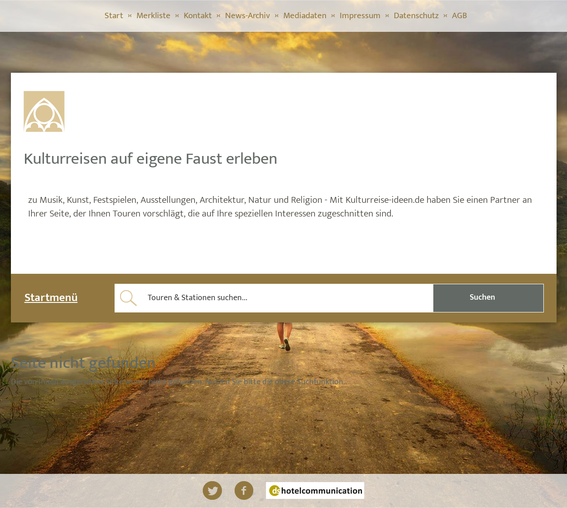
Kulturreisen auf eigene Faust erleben (150, 158)
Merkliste (153, 16)
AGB (459, 16)
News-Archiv (247, 16)
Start (114, 16)
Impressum (360, 16)
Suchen (482, 297)
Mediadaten (304, 16)
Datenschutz (416, 16)
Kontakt (198, 16)
